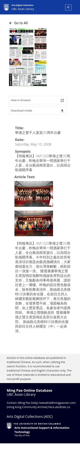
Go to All (18, 23)
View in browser (37, 100)
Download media (37, 111)
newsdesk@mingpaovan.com (57, 403)
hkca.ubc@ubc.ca (59, 407)
